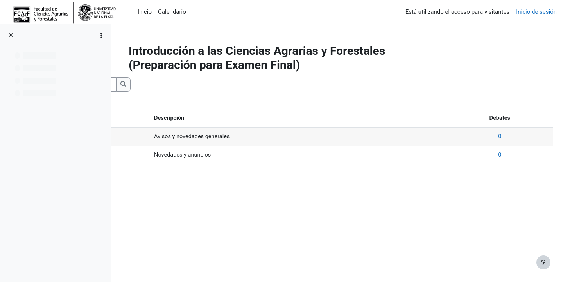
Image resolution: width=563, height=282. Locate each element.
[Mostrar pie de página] (543, 262)
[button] (131, 84)
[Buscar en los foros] (182, 84)
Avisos (140, 137)
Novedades (146, 155)
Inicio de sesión (536, 11)
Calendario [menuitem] (172, 11)
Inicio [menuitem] (145, 11)
